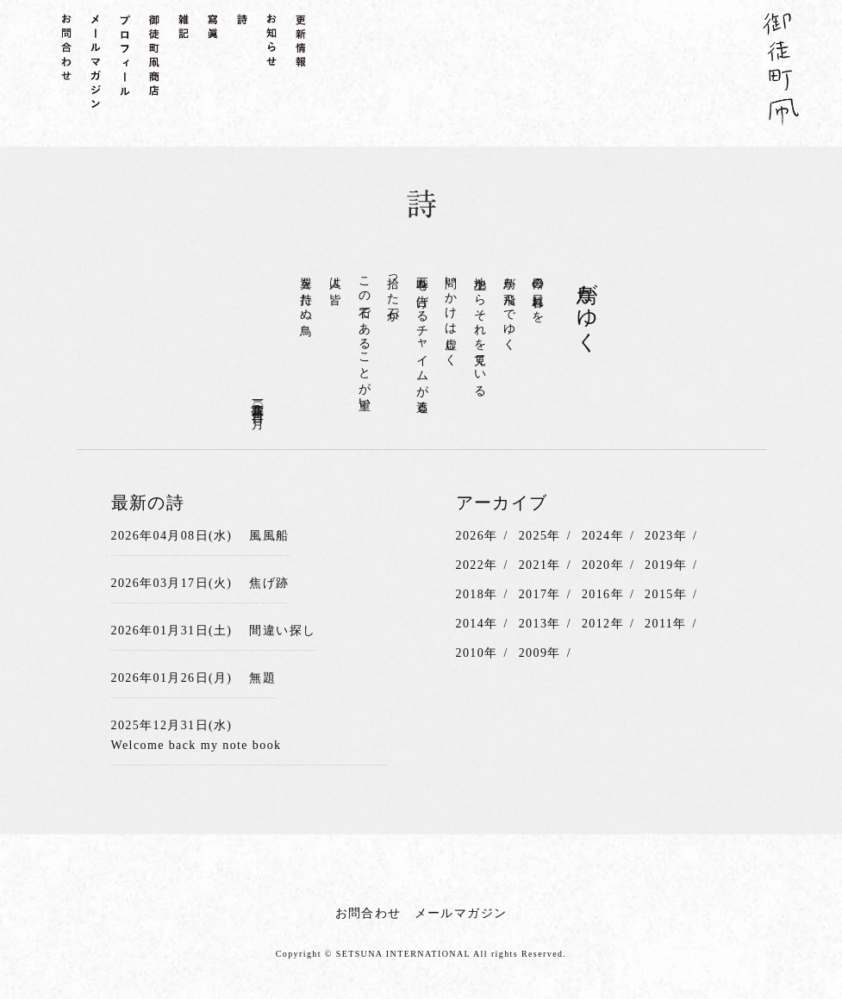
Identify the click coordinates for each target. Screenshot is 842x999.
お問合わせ (368, 913)
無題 (262, 677)
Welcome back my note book (196, 745)
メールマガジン (461, 913)
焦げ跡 (269, 583)
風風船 (269, 535)
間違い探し (282, 630)
